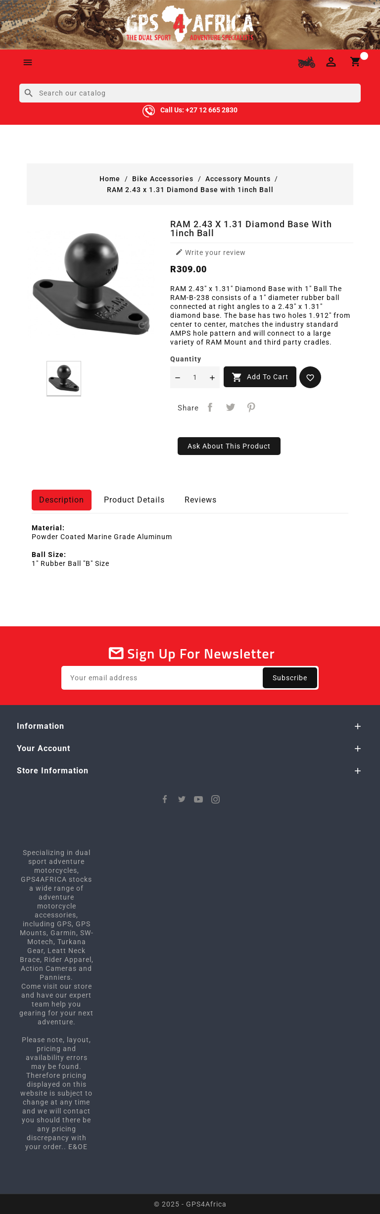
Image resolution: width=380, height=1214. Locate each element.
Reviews (201, 500)
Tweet (231, 407)
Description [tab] (61, 500)
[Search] (190, 93)
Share (210, 407)
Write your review (210, 252)
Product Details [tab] (134, 500)
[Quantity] (195, 377)
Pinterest (251, 407)
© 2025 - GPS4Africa (190, 1204)
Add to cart (260, 377)
